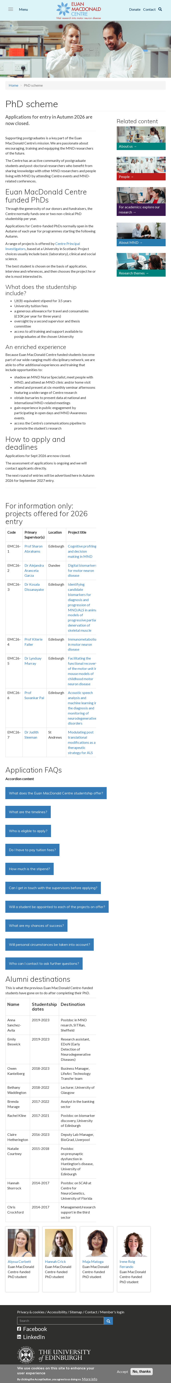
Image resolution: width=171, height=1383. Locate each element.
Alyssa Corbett (19, 1261)
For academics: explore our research (139, 209)
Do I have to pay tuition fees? (32, 850)
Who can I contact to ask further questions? (44, 963)
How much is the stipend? (29, 869)
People (124, 176)
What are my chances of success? (36, 925)
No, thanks (141, 1372)
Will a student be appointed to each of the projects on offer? (57, 907)
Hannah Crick (55, 1261)
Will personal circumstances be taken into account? (49, 944)
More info (89, 1380)
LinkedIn (31, 1336)
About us (126, 146)
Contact (149, 9)
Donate (134, 9)
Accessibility (57, 1312)
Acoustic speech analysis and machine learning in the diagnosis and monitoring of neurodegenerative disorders (82, 707)
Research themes (132, 273)
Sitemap (76, 1312)
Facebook (32, 1328)
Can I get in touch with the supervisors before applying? (53, 888)
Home (13, 85)
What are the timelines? (28, 812)
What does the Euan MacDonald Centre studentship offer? (56, 793)
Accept (122, 1372)
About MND (128, 242)
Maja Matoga (93, 1261)
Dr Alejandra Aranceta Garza (34, 570)
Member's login (112, 1312)
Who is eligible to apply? (28, 831)
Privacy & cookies (31, 1312)
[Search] (160, 9)
